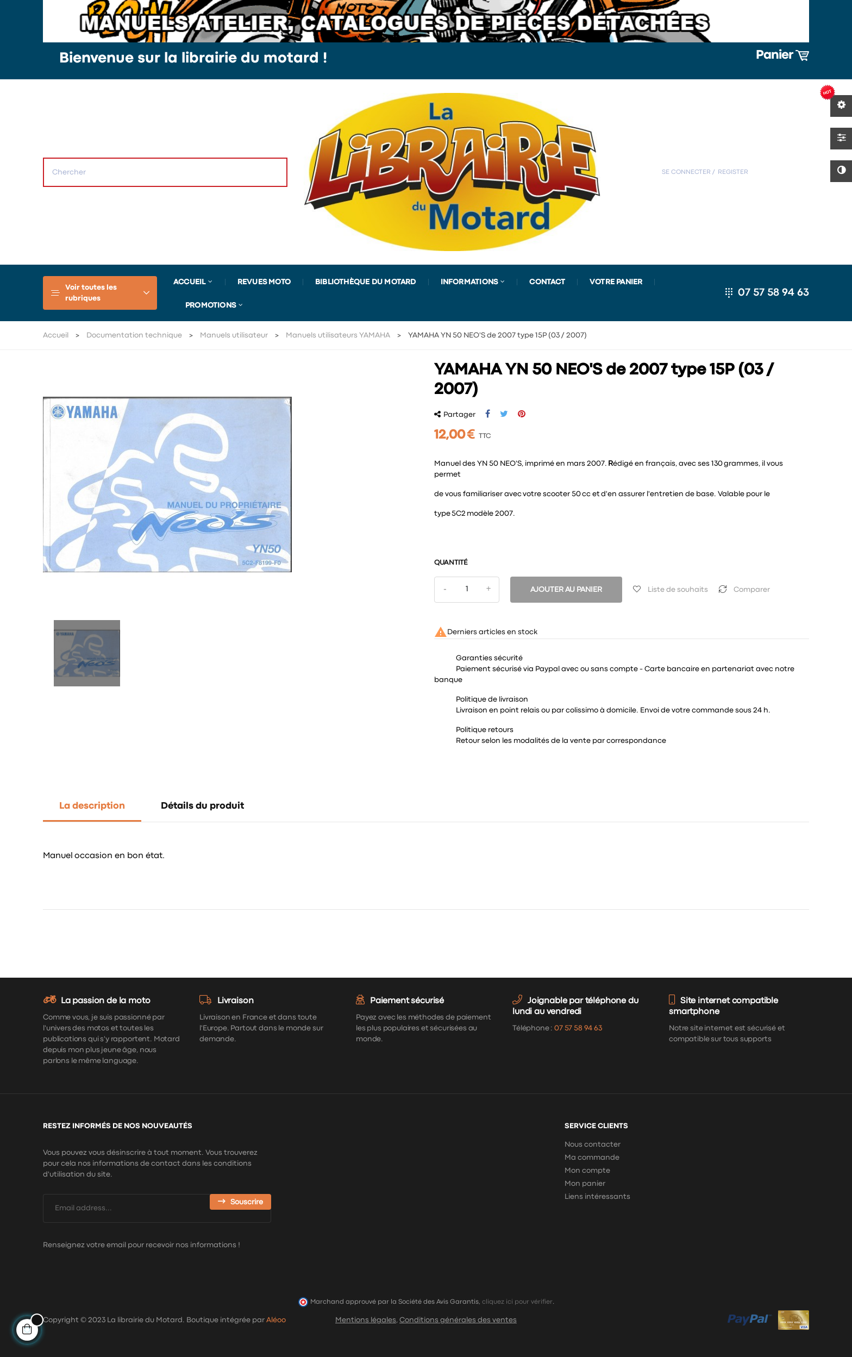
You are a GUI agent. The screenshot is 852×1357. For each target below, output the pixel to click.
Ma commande (592, 1157)
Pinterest (521, 414)
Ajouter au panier (566, 589)
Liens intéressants (597, 1196)
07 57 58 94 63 (773, 292)
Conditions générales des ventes (458, 1320)
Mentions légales (365, 1320)
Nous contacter (593, 1144)
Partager (487, 414)
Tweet (504, 414)
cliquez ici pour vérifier (517, 1302)
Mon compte (587, 1170)
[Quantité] (466, 590)
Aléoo (276, 1320)
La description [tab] (92, 806)
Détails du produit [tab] (202, 806)
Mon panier (585, 1183)
